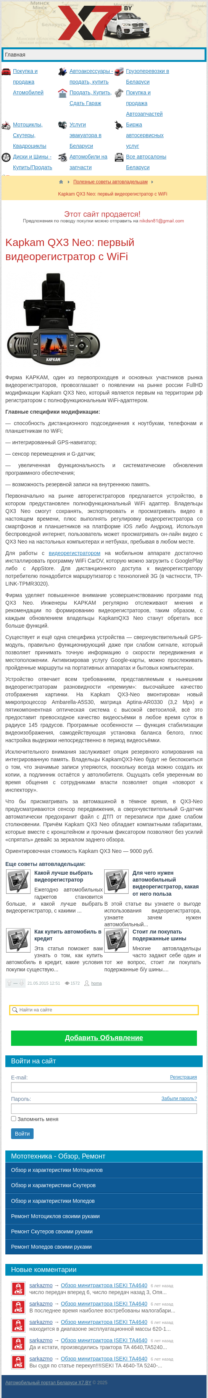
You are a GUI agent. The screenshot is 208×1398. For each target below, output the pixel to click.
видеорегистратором (74, 553)
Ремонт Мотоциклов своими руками (55, 1216)
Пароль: (21, 1099)
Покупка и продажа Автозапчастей (144, 103)
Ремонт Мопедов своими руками (51, 1247)
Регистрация (183, 1077)
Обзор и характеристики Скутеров (53, 1185)
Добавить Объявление (104, 1038)
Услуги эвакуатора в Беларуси (85, 135)
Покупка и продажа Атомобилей (28, 81)
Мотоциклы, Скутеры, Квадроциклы (29, 135)
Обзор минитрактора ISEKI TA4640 (104, 1285)
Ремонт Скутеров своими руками (52, 1231)
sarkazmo (41, 1285)
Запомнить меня (38, 1119)
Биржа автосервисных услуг (145, 135)
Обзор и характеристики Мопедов (53, 1201)
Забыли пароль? (179, 1098)
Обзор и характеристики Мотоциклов (57, 1170)
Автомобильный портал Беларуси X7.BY (48, 1382)
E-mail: (19, 1077)
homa (96, 983)
